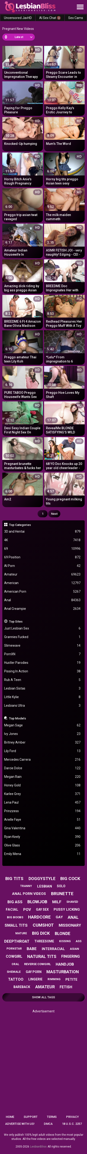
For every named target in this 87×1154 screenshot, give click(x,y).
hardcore (39, 917)
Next (54, 513)
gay (59, 917)
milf (56, 902)
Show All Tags (43, 997)
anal (73, 917)
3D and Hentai (42, 532)
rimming (54, 979)
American (42, 583)
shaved (72, 901)
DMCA (48, 1123)
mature (21, 933)
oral (15, 964)
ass (78, 941)
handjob (65, 964)
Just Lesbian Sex (42, 628)
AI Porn (42, 566)
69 (42, 549)
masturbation (62, 971)
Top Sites (16, 621)
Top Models (17, 718)
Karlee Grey (42, 794)
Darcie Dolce (42, 768)
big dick (41, 933)
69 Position (42, 557)
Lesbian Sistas (42, 688)
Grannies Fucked (42, 637)
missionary (70, 925)
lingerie (35, 979)
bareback (21, 987)
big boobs (15, 917)
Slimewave (42, 646)
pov (27, 909)
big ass (15, 902)
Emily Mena (42, 854)
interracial (53, 949)
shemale (14, 971)
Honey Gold (42, 785)
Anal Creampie (42, 609)
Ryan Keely (42, 837)
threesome (44, 941)
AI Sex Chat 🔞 (50, 18)
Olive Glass (42, 845)
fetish (66, 987)
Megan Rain (42, 777)
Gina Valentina (42, 828)
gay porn (34, 972)
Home (10, 1117)
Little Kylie (42, 697)
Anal (42, 600)
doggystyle (42, 878)
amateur (45, 986)
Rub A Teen (42, 680)
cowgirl (14, 956)
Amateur (42, 574)
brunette (62, 893)
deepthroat (16, 941)
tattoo (15, 979)
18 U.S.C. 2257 (72, 1123)
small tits (16, 925)
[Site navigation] (80, 7)
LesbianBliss (38, 1146)
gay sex (42, 909)
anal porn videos (29, 894)
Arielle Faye (42, 820)
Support (31, 1117)
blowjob (37, 901)
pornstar (14, 948)
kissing (65, 941)
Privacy (72, 1117)
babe (32, 948)
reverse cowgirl (37, 964)
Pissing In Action (42, 671)
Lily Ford (42, 751)
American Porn (42, 592)
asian (74, 949)
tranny (26, 886)
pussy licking (67, 909)
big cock (70, 878)
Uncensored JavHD (18, 18)
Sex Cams (75, 18)
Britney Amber (42, 742)
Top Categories (20, 525)
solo (61, 886)
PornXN (42, 654)
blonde (62, 933)
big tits (14, 878)
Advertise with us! (20, 1123)
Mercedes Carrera (42, 760)
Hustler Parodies (42, 663)
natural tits (41, 956)
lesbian (44, 886)
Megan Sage (42, 725)
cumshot (43, 925)
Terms (52, 1117)
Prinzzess (42, 811)
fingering (70, 956)
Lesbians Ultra (42, 706)
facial (12, 909)
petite (71, 979)
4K (42, 540)
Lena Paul (42, 802)
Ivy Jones (42, 734)
